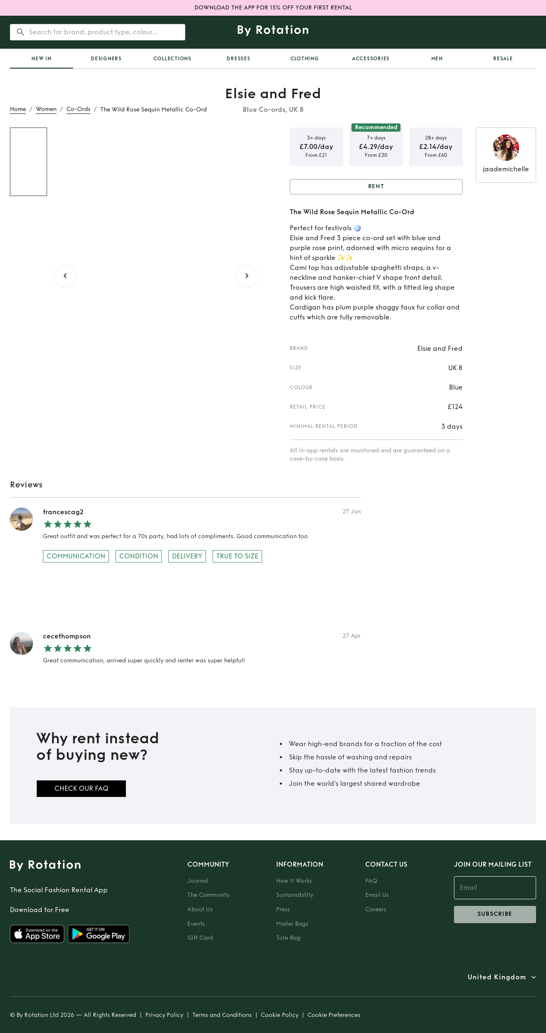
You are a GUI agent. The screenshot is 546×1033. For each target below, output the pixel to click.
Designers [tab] (106, 58)
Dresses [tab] (238, 58)
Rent (376, 187)
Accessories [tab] (371, 58)
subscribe (495, 914)
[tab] (41, 59)
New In (41, 58)
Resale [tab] (503, 58)
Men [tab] (437, 58)
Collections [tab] (172, 58)
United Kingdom (497, 977)
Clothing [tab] (305, 58)
